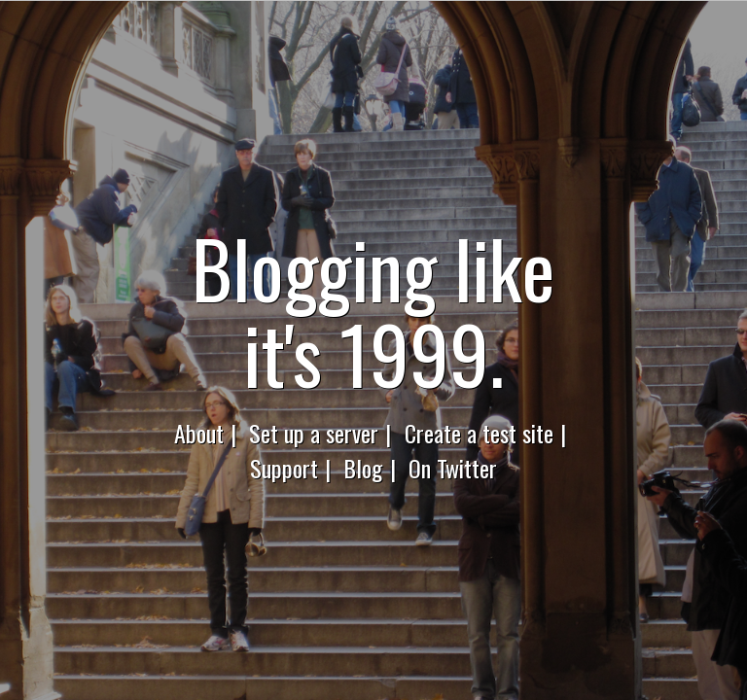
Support (284, 467)
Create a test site (479, 432)
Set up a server (313, 432)
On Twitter (453, 467)
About (199, 432)
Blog (362, 467)
